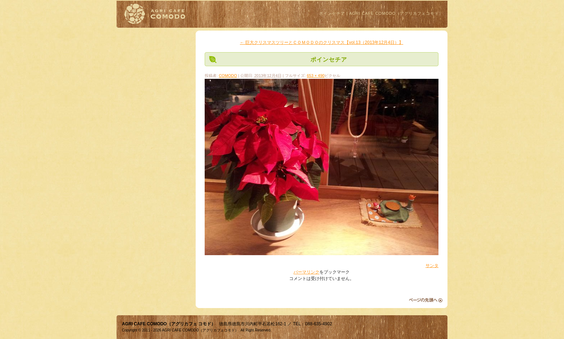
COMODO (228, 75)
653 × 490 (315, 75)
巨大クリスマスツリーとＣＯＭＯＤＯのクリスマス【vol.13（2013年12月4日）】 (321, 42)
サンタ (432, 265)
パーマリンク (306, 272)
